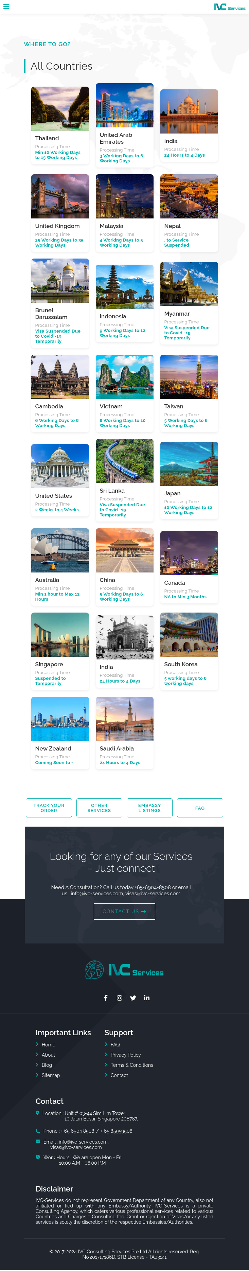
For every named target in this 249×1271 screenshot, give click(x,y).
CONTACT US (124, 912)
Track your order (48, 809)
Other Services (99, 809)
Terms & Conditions (132, 1066)
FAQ (200, 808)
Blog (47, 1066)
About (48, 1056)
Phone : (52, 1132)
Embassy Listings (149, 809)
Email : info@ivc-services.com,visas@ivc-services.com (76, 1145)
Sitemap (51, 1076)
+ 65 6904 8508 (77, 1132)
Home (48, 1045)
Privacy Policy (126, 1056)
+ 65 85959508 (116, 1132)
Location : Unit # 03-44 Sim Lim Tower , (90, 1117)
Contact (119, 1076)
